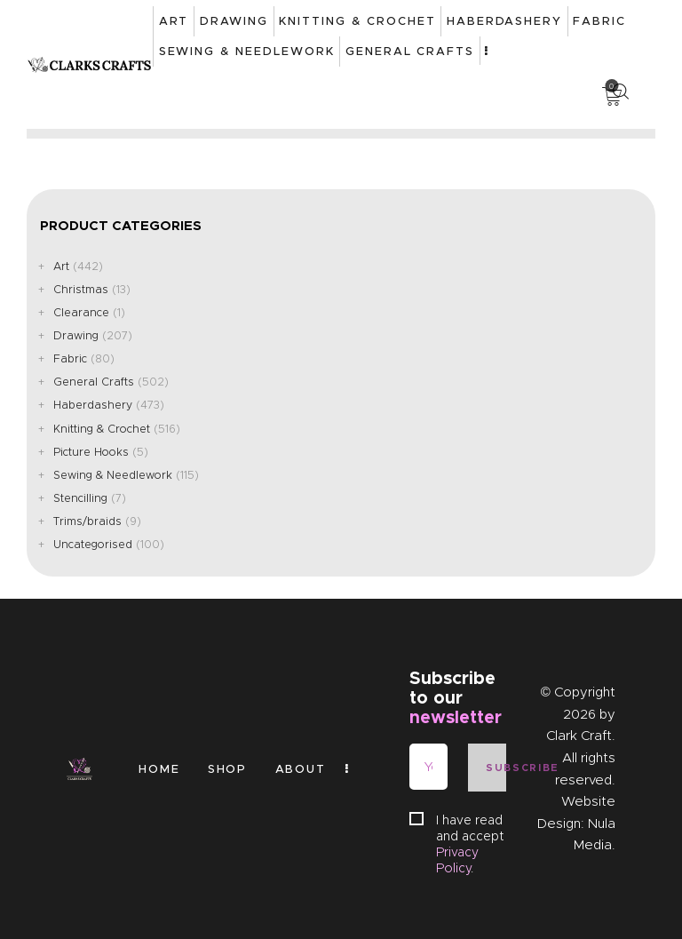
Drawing (76, 335)
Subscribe (495, 767)
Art (61, 266)
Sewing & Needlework (112, 474)
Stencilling (80, 498)
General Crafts (93, 381)
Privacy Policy (457, 860)
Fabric (70, 358)
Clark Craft (579, 736)
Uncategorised (92, 544)
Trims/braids (87, 521)
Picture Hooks (91, 451)
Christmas (80, 289)
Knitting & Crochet (101, 428)
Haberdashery (92, 404)
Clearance (81, 312)
